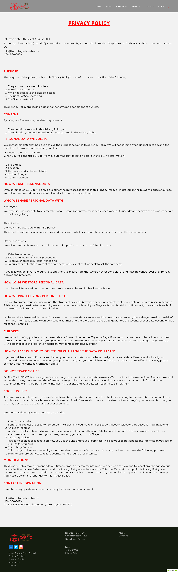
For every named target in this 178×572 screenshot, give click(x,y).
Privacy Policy (72, 553)
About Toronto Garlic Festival (22, 553)
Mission (12, 566)
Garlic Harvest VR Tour (76, 536)
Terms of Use (71, 550)
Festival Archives (17, 556)
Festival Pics (15, 562)
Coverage (123, 536)
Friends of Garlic (16, 559)
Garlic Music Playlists (75, 539)
